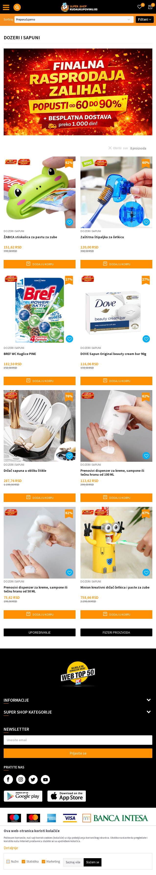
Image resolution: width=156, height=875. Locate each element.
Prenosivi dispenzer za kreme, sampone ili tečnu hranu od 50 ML (35, 589)
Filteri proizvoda (116, 632)
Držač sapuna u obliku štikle (25, 471)
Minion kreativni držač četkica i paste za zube (114, 587)
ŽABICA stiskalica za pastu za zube (30, 237)
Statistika (32, 861)
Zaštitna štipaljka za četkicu (102, 237)
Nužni (15, 861)
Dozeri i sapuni (14, 231)
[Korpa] (149, 11)
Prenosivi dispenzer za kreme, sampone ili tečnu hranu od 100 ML (112, 472)
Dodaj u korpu (40, 263)
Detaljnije (11, 848)
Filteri (144, 19)
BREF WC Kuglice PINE (20, 354)
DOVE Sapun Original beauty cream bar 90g (113, 354)
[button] (17, 7)
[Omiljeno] (139, 4)
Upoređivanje (40, 632)
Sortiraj (8, 19)
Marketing (53, 861)
